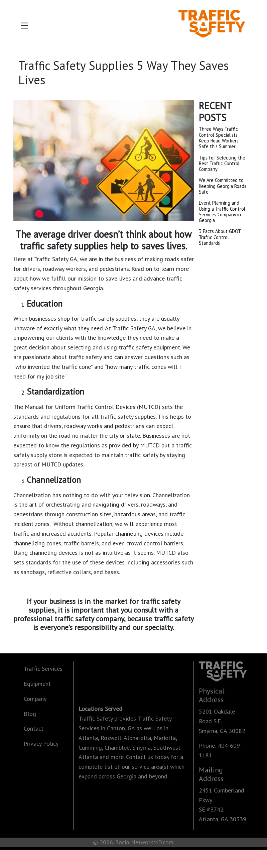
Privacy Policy (41, 743)
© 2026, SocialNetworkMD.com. (133, 842)
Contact (33, 728)
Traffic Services (43, 668)
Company (35, 699)
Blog (30, 714)
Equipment (37, 683)
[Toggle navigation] (24, 27)
